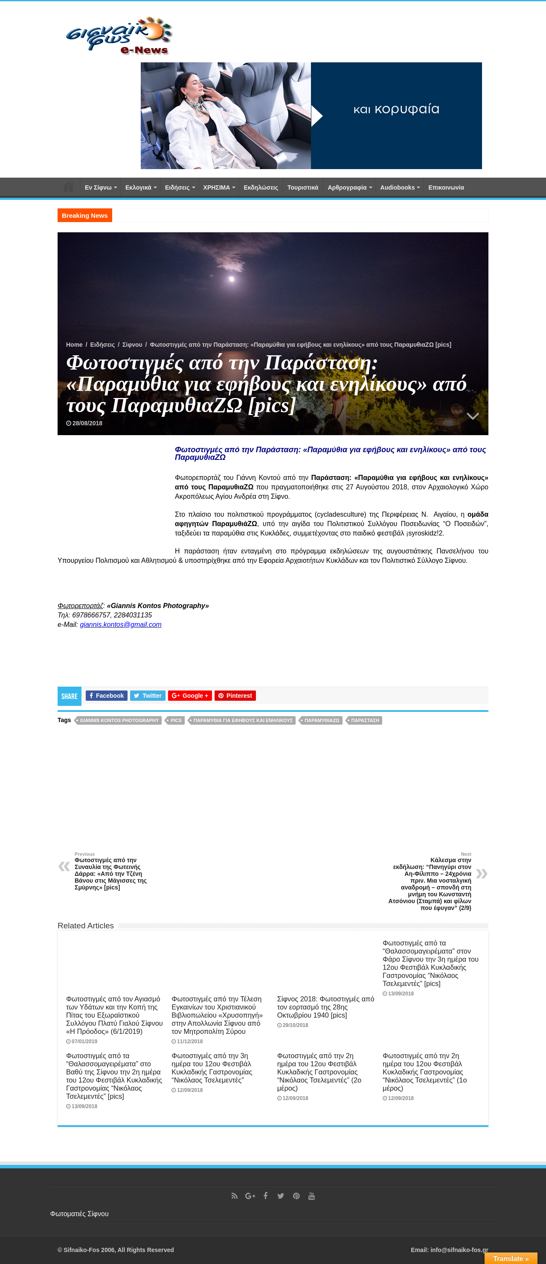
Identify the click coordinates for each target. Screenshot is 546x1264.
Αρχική (69, 187)
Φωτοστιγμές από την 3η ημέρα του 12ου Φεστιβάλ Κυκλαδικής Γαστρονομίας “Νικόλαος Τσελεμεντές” (211, 1068)
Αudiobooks (397, 187)
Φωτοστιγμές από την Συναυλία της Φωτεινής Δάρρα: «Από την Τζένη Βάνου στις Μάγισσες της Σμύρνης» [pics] (118, 871)
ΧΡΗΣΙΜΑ (216, 187)
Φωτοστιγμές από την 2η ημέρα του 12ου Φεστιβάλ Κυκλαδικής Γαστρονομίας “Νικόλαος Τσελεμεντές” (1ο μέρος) (425, 1072)
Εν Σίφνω (98, 187)
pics (176, 720)
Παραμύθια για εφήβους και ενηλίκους (243, 720)
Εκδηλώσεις (261, 187)
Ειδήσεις (177, 187)
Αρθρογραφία (347, 187)
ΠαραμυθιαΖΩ (322, 720)
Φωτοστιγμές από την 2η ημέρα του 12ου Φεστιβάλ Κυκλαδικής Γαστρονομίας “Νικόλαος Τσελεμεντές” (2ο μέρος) (319, 1072)
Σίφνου (132, 344)
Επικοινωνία (446, 187)
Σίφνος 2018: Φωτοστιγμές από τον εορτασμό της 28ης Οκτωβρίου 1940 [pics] (326, 1007)
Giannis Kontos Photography (119, 720)
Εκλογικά (138, 187)
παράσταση (365, 720)
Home (74, 344)
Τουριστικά (303, 187)
